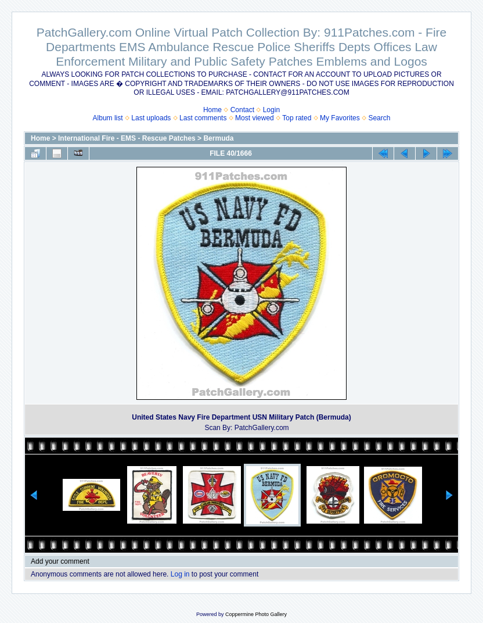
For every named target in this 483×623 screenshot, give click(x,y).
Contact (242, 110)
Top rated (296, 118)
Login (271, 110)
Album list (108, 118)
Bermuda (218, 138)
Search (379, 118)
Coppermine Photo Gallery (256, 614)
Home (212, 110)
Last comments (202, 118)
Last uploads (151, 118)
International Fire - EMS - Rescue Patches (127, 138)
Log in (180, 574)
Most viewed (254, 118)
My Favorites (340, 118)
